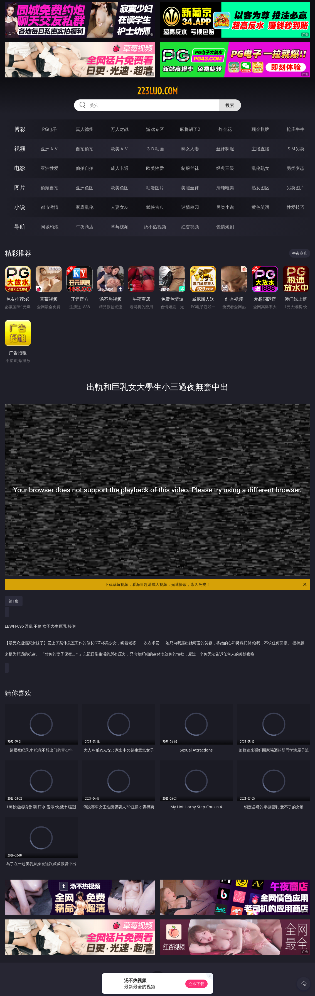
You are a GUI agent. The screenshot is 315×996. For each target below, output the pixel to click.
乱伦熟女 (260, 168)
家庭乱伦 (84, 207)
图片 (19, 187)
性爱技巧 (295, 207)
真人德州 (84, 129)
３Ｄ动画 (155, 149)
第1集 (14, 601)
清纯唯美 (225, 188)
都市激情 (49, 207)
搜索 (229, 105)
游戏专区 (155, 129)
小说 (19, 207)
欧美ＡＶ (120, 149)
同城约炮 (49, 227)
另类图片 (295, 188)
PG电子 (49, 129)
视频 (19, 148)
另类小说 (225, 207)
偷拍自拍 (84, 168)
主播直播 (260, 149)
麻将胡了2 (190, 129)
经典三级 (225, 168)
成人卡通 (120, 168)
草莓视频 (120, 227)
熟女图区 (260, 188)
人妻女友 (120, 207)
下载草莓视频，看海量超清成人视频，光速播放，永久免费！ (206, 584)
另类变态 (295, 168)
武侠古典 (155, 207)
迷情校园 (190, 207)
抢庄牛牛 (295, 129)
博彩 (19, 129)
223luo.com (157, 91)
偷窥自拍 (49, 188)
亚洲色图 (84, 188)
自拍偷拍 (84, 149)
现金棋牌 (260, 129)
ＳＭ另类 (295, 149)
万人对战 (120, 129)
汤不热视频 (155, 227)
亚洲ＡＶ (49, 149)
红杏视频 (190, 227)
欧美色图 (120, 188)
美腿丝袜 (190, 188)
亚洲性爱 (49, 168)
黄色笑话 (260, 207)
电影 (19, 168)
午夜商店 (84, 227)
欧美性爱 (155, 168)
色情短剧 (225, 227)
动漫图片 (155, 188)
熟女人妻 (190, 149)
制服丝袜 (190, 168)
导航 (19, 226)
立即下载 (196, 983)
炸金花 (225, 129)
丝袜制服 (225, 149)
